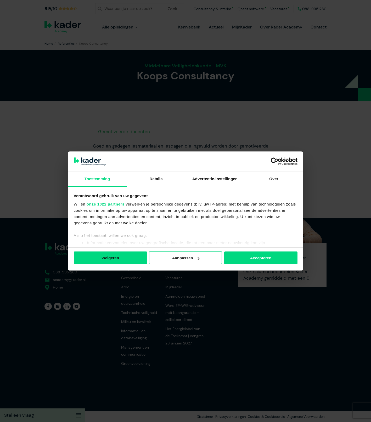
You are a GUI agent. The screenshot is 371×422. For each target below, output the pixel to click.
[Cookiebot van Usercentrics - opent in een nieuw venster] (274, 161)
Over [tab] (273, 179)
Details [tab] (156, 179)
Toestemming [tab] (97, 179)
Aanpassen (185, 258)
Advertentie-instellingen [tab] (215, 179)
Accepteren (261, 258)
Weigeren (110, 258)
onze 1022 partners (106, 204)
